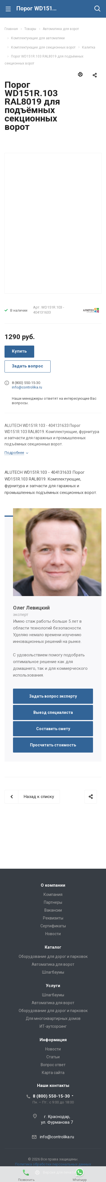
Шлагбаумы (53, 972)
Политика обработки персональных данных (53, 1164)
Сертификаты (53, 926)
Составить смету (53, 728)
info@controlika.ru (27, 387)
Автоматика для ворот (53, 964)
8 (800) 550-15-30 (51, 1096)
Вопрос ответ (53, 1065)
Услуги (53, 985)
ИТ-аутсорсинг (53, 1026)
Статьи (53, 1057)
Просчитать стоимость (53, 745)
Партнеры (53, 902)
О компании (53, 885)
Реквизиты (53, 918)
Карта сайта (53, 1072)
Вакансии (53, 910)
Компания (53, 894)
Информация (53, 1039)
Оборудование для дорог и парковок (53, 956)
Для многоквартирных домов (53, 1018)
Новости (53, 934)
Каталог (53, 947)
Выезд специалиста (53, 712)
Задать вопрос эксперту (53, 696)
